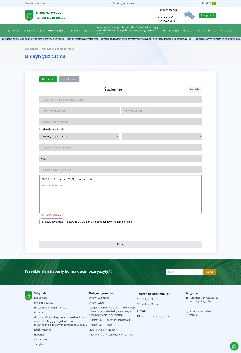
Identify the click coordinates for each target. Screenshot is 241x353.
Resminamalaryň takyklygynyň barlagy (111, 334)
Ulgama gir (208, 15)
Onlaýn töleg (96, 302)
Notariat (39, 312)
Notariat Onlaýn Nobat (102, 329)
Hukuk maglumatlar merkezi (50, 307)
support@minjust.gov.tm (153, 316)
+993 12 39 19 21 (148, 299)
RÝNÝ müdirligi (42, 329)
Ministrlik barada (44, 302)
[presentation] (62, 233)
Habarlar (39, 334)
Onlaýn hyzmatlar (44, 339)
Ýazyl (210, 272)
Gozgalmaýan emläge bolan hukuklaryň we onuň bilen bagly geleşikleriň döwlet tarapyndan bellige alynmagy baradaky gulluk (60, 321)
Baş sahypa (31, 48)
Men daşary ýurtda (51, 129)
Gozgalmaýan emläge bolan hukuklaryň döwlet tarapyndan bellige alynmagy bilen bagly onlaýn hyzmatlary (112, 311)
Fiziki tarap (48, 79)
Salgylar (38, 344)
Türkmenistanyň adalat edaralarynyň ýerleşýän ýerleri (167, 15)
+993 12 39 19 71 (148, 304)
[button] (48, 179)
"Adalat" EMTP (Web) (101, 324)
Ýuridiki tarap (69, 79)
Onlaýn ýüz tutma (99, 297)
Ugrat (120, 244)
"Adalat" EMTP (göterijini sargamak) (109, 320)
